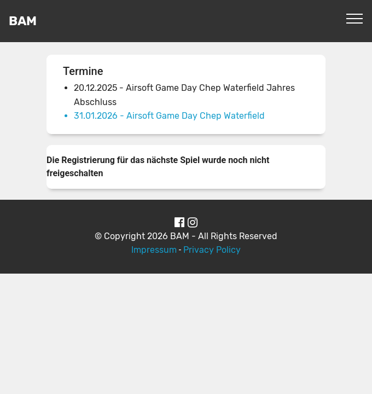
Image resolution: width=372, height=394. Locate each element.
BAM (23, 21)
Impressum (154, 250)
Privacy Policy (212, 250)
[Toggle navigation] (354, 18)
